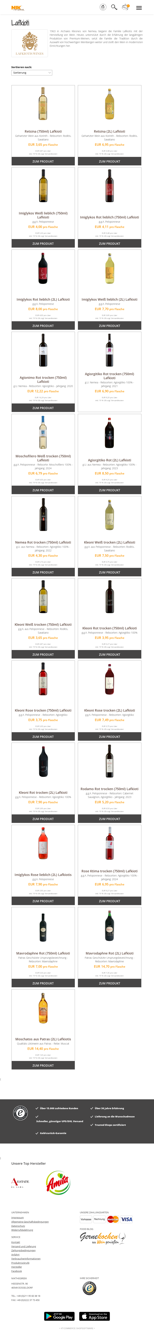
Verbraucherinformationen (26, 1258)
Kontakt (15, 1242)
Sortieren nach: (21, 67)
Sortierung (31, 72)
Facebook (16, 1271)
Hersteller (16, 1266)
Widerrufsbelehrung (22, 1230)
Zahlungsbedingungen (23, 1250)
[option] (52, 1182)
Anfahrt (15, 1254)
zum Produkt (43, 161)
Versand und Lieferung (23, 1246)
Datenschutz (18, 1226)
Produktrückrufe (20, 1262)
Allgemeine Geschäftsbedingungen (30, 1221)
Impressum (17, 1217)
